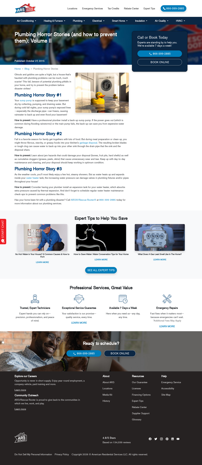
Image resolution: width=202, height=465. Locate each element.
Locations (72, 8)
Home (18, 68)
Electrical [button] (97, 20)
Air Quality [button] (160, 20)
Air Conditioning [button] (25, 20)
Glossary (136, 419)
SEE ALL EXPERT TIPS (101, 270)
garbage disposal (88, 142)
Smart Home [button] (119, 20)
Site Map (166, 394)
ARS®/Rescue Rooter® (83, 199)
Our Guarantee (139, 382)
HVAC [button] (179, 20)
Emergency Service (171, 382)
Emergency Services (92, 8)
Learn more (20, 389)
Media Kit (107, 394)
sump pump (26, 100)
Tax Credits (113, 8)
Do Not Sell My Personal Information (33, 454)
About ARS (108, 382)
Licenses (136, 388)
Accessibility (167, 388)
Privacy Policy (62, 454)
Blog (27, 68)
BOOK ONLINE (159, 62)
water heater (32, 177)
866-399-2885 (107, 199)
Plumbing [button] (78, 20)
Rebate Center (131, 8)
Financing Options (141, 394)
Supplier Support (140, 413)
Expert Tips (149, 8)
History (106, 400)
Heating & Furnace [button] (53, 20)
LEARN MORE (79, 322)
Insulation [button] (140, 20)
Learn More (42, 262)
